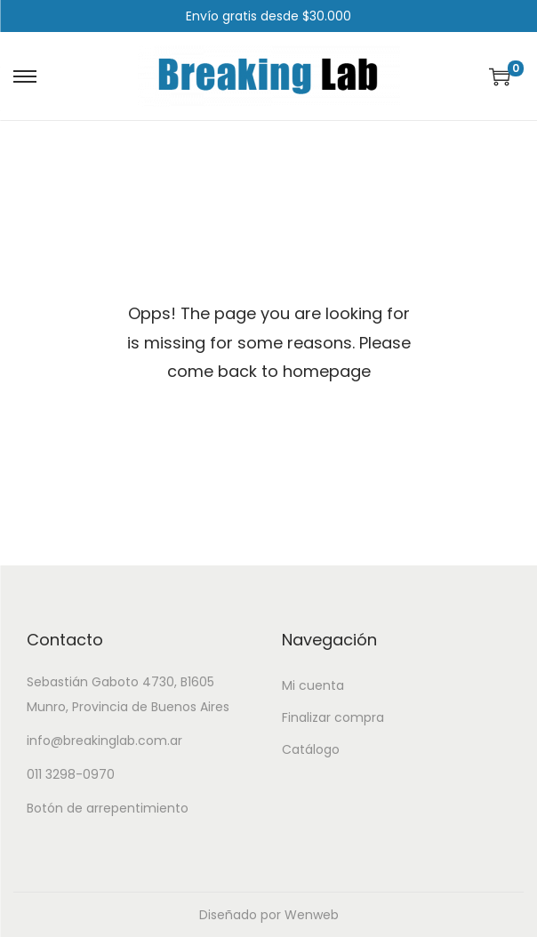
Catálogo (311, 749)
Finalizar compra (333, 717)
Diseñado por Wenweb (269, 915)
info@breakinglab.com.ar (104, 740)
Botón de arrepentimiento (107, 808)
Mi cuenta (313, 685)
